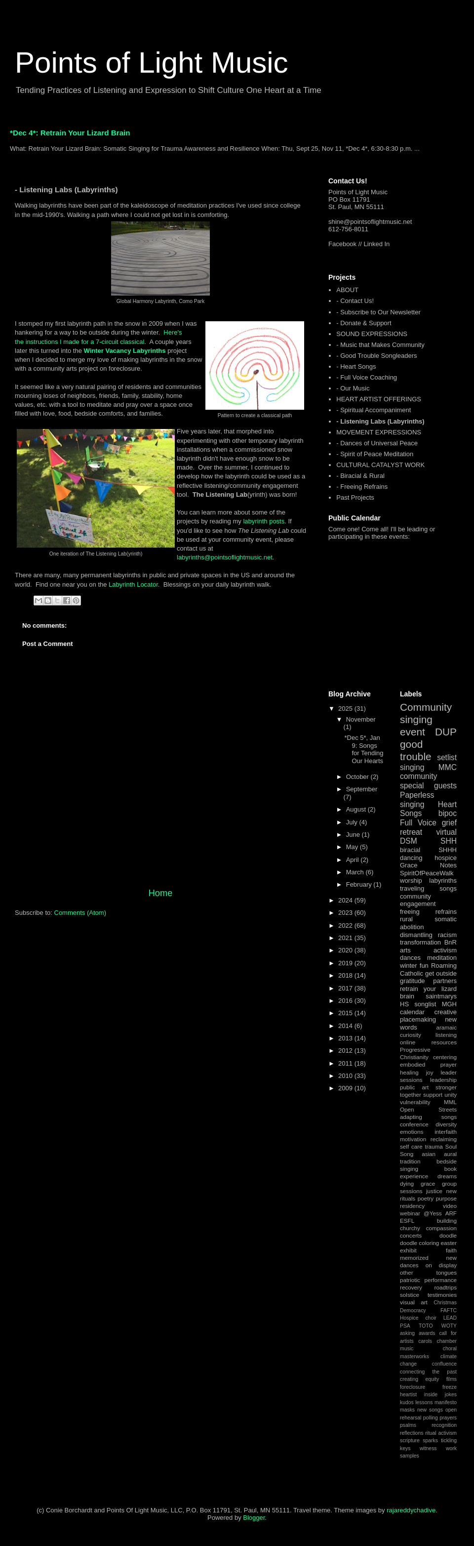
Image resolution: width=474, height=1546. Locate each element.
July (352, 822)
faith (451, 1250)
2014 (346, 1026)
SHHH (447, 850)
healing (409, 1072)
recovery (411, 1287)
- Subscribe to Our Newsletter (378, 312)
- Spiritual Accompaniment (373, 410)
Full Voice (418, 822)
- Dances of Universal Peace (377, 443)
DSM (408, 841)
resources (444, 1042)
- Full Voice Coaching (366, 377)
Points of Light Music (151, 62)
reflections (411, 1433)
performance (440, 1280)
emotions (411, 1131)
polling (430, 1417)
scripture (410, 1440)
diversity (446, 1124)
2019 (346, 963)
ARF (451, 1213)
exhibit (408, 1250)
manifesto (445, 1402)
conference (414, 1124)
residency (412, 1205)
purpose (446, 1198)
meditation (442, 957)
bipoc (447, 813)
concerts (411, 1235)
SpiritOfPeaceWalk (427, 873)
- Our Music (352, 388)
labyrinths (443, 880)
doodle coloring (419, 1243)
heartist (408, 1394)
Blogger (254, 1517)
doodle (448, 1235)
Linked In (377, 244)
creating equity (419, 1379)
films (451, 1379)
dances (410, 957)
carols (425, 1341)
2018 (346, 975)
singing (412, 767)
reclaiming (444, 1139)
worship (411, 880)
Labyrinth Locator (133, 584)
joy (430, 1072)
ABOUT (347, 290)
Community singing (426, 713)
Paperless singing (417, 800)
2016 (346, 1000)
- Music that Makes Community (380, 344)
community (418, 776)
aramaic (446, 1027)
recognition (444, 1425)
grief (449, 822)
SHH (448, 841)
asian (428, 1154)
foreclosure (412, 1387)
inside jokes (440, 1394)
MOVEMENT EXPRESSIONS (378, 432)
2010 (346, 1075)
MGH (449, 1004)
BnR (450, 942)
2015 (346, 1013)
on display (441, 1265)
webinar (410, 1213)
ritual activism (441, 1433)
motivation (413, 1139)
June (354, 834)
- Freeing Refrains (362, 486)
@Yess (433, 1213)
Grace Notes (428, 865)
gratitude (412, 981)
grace (428, 1183)
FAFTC (448, 1310)
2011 (346, 1063)
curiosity (410, 1034)
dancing (411, 857)
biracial (410, 850)
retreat (411, 832)
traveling (412, 888)
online (407, 1042)
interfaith (445, 1131)
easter (449, 1243)
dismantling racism (428, 935)
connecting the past (428, 1371)
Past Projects (355, 497)
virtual (446, 832)
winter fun (414, 965)
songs (448, 888)
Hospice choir (418, 1318)
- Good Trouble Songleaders (376, 355)
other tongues (428, 1272)
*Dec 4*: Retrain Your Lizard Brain (70, 133)
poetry (426, 1198)
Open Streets (428, 1109)
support (432, 1094)
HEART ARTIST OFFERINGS (378, 399)
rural (406, 919)
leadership (443, 1079)
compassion (441, 1228)
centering (445, 1057)
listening (446, 1034)
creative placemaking (428, 1016)
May (353, 847)
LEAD (450, 1318)
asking (407, 1333)
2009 (346, 1088)
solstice (409, 1294)
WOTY (449, 1326)
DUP (446, 731)
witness (428, 1448)
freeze (449, 1387)
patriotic (410, 1280)
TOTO (426, 1326)
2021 (346, 938)
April (353, 859)
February (360, 884)
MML (450, 1102)
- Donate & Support (363, 323)
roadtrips (445, 1287)
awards (427, 1333)
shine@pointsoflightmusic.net (370, 221)
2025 (346, 708)
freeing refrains (428, 911)
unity (450, 1094)
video (450, 1205)
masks (407, 1410)
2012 (346, 1050)
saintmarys (441, 996)
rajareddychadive (411, 1510)
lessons (424, 1402)
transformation (420, 942)
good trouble (416, 750)
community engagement (417, 900)
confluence (444, 1364)
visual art (414, 1302)
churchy (410, 1228)
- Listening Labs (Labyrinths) (380, 421)
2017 (346, 988)
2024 (346, 900)
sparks (430, 1440)
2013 (346, 1038)
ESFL (407, 1220)
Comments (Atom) (80, 912)
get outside (441, 973)
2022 (346, 925)
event (412, 731)
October (358, 776)
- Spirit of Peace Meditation (374, 454)
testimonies (442, 1294)
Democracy (413, 1310)
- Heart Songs (356, 366)
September (362, 789)
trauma (433, 1146)
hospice (445, 857)
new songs (430, 1410)
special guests (428, 785)
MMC (447, 767)
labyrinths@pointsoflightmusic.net (225, 557)
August (357, 809)
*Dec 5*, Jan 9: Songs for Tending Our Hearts (363, 749)
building (447, 1220)
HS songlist (418, 1004)
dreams (447, 1176)
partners (445, 981)
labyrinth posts (263, 521)
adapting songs (428, 1117)
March (356, 872)
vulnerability (415, 1102)
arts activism (428, 950)
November (361, 719)
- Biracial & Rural (360, 475)
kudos (407, 1402)
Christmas (445, 1302)
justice (434, 1191)
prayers (448, 1417)
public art (414, 1087)
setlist (447, 757)
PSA (405, 1326)
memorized (414, 1257)
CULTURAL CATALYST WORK (380, 465)
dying (407, 1183)
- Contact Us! (355, 300)
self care (411, 1146)
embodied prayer (428, 1064)
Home (161, 893)
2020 (346, 950)
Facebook (342, 244)
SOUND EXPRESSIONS (371, 334)
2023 (346, 912)
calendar (412, 1012)
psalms (408, 1425)
